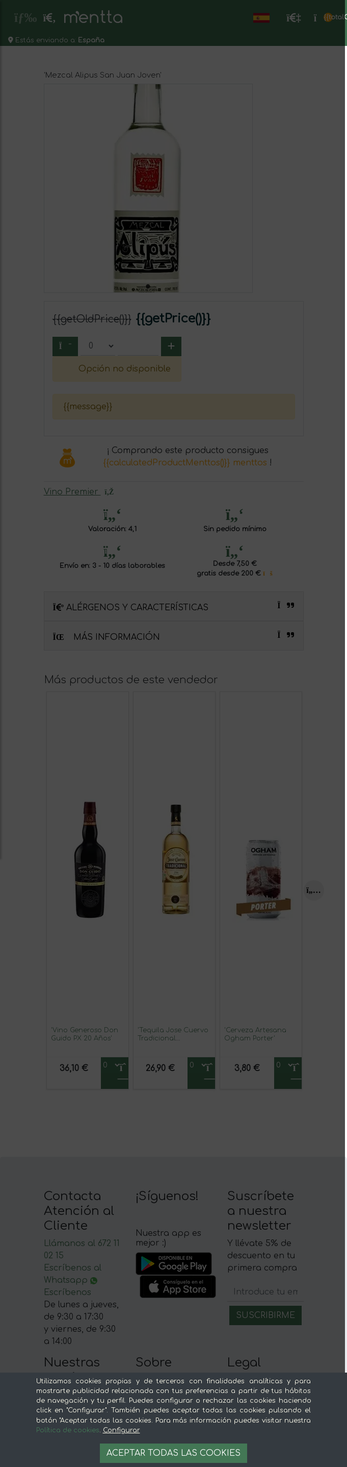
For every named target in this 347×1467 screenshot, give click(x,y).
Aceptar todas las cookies (173, 1453)
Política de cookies (67, 1430)
